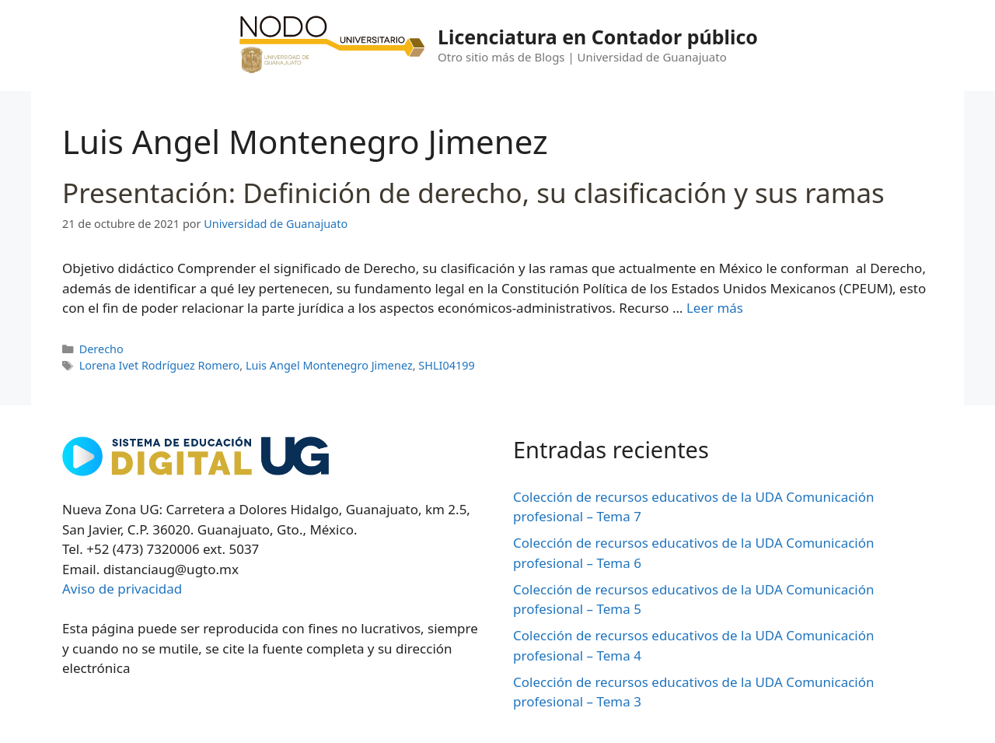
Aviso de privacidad (122, 589)
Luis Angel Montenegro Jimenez (329, 365)
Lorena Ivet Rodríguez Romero (159, 365)
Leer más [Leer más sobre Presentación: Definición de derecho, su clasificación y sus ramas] (714, 308)
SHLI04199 (446, 365)
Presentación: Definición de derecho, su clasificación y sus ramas (473, 192)
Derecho (101, 349)
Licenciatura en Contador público (598, 36)
